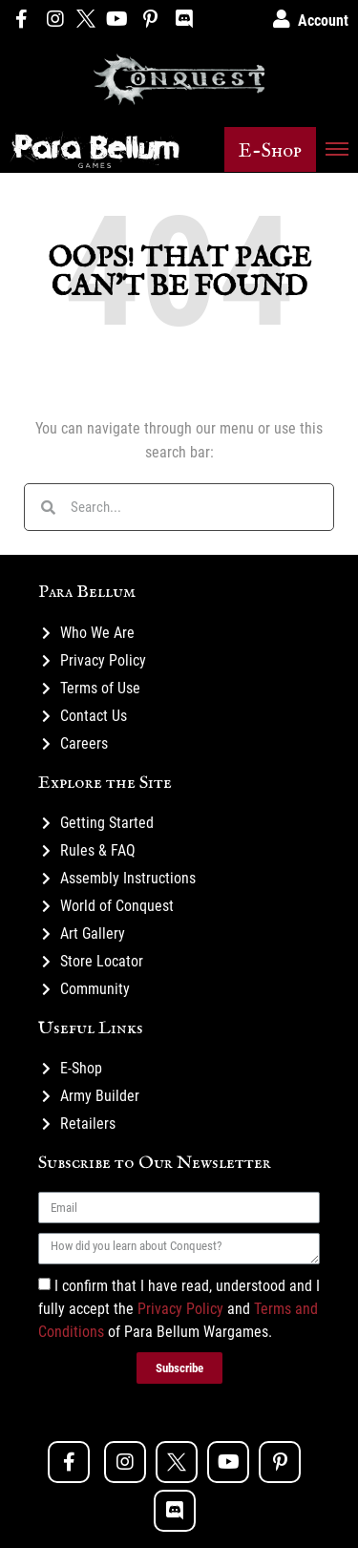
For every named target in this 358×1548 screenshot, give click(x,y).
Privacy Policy (180, 1309)
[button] (270, 149)
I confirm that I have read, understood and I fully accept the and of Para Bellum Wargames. (179, 1309)
